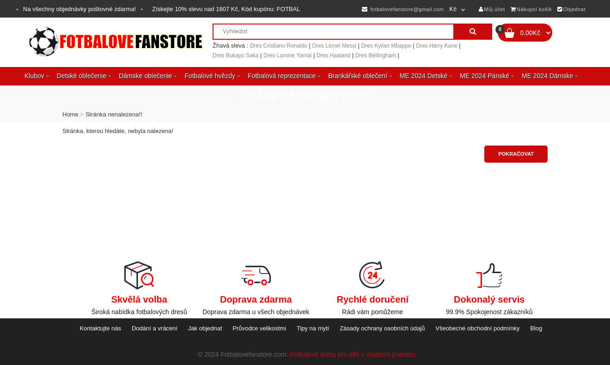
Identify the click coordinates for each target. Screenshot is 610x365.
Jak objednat (205, 328)
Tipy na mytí (313, 328)
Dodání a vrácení (154, 328)
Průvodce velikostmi (259, 328)
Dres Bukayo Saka (235, 55)
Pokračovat (516, 154)
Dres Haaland (333, 55)
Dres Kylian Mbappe (386, 46)
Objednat (571, 9)
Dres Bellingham (375, 55)
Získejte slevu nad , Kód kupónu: (226, 9)
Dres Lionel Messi (334, 46)
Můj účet (492, 9)
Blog (536, 328)
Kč (453, 9)
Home (70, 114)
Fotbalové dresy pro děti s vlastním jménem (352, 354)
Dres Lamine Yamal (287, 55)
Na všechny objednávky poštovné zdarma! (79, 9)
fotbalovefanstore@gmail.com (403, 9)
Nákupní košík (531, 9)
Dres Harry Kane (436, 46)
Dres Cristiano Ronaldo (278, 46)
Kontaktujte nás (100, 328)
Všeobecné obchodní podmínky (477, 328)
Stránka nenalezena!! (113, 114)
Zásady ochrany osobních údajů (382, 328)
